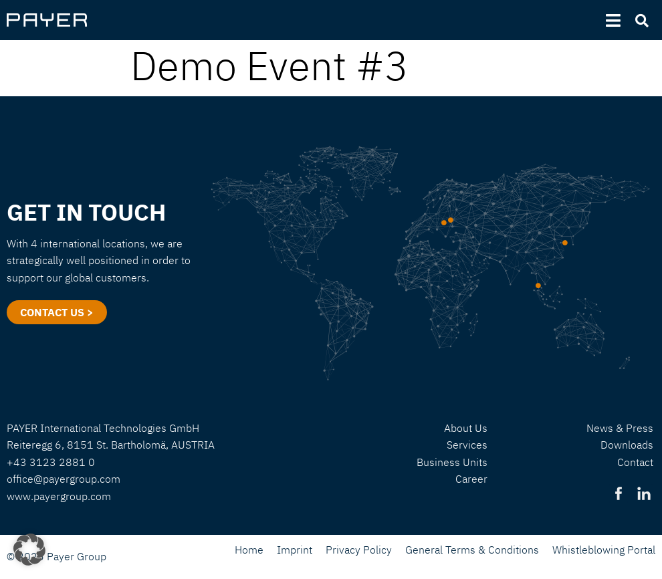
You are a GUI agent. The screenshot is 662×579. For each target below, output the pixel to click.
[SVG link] (47, 20)
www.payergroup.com (59, 496)
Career (471, 478)
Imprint (294, 549)
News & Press (619, 428)
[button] (29, 549)
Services (467, 444)
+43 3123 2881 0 (51, 462)
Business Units (452, 462)
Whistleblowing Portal (603, 549)
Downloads (626, 444)
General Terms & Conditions (472, 549)
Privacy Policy (359, 549)
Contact (635, 462)
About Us (465, 428)
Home (249, 549)
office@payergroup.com (63, 478)
